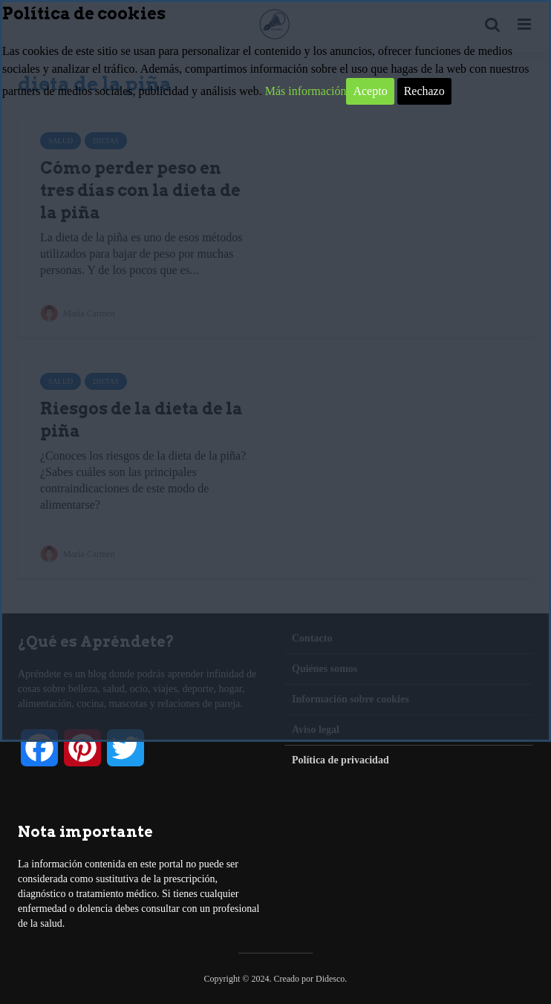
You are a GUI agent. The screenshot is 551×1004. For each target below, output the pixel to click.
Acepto (370, 91)
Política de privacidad (340, 760)
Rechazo (424, 91)
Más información (306, 91)
